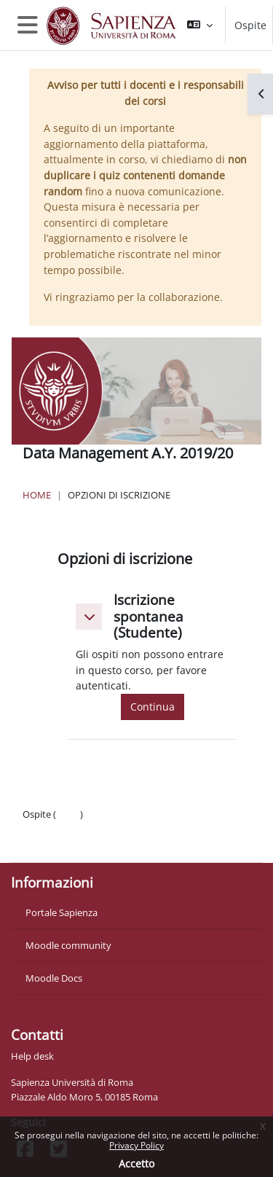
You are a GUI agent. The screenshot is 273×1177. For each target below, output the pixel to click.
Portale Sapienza (61, 912)
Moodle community (68, 945)
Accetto (136, 1163)
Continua (152, 706)
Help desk (32, 1056)
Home (37, 494)
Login (68, 814)
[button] (200, 25)
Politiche (41, 828)
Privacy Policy (136, 1145)
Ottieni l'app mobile (65, 843)
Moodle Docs (53, 978)
